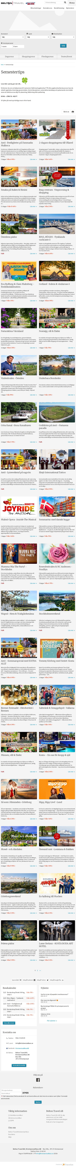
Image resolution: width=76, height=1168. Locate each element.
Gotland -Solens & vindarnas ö (54, 284)
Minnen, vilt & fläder (11, 755)
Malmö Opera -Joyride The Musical (18, 519)
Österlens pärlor (9, 237)
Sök (63, 46)
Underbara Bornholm (50, 378)
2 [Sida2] (37, 970)
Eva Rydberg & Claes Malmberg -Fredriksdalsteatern (17, 285)
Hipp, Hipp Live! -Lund (50, 802)
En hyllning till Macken (50, 896)
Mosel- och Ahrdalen (11, 849)
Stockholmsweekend (49, 613)
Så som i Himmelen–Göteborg (16, 802)
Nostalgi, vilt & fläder (49, 331)
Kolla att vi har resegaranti (54, 1122)
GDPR (12, 1120)
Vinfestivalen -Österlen (12, 378)
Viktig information (17, 1111)
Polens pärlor (7, 943)
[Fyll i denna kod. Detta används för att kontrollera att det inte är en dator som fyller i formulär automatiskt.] (11, 1093)
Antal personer (7, 43)
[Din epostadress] (11, 1090)
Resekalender (9, 988)
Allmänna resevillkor (15, 1118)
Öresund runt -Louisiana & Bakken (56, 849)
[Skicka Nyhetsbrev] (38, 1102)
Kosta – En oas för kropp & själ (54, 755)
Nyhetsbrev (70, 8)
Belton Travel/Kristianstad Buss (18, 1132)
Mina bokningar (36, 8)
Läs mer (32, 159)
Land (29, 34)
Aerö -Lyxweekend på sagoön (16, 472)
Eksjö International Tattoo (52, 472)
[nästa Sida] (40, 970)
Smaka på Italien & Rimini (14, 190)
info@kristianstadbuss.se (24, 1043)
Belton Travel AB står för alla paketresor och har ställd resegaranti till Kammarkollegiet (56, 1117)
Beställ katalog (59, 8)
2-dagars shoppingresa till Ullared (56, 142)
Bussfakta (11, 1134)
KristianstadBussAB (22, 1048)
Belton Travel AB (54, 1111)
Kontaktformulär (19, 1065)
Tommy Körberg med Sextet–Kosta (56, 661)
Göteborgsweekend (11, 896)
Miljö (9, 1137)
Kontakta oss (47, 8)
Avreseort (4, 34)
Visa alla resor (9, 1023)
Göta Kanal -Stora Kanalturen (16, 425)
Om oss (12, 1127)
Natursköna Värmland (12, 331)
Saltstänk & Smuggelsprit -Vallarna (56, 708)
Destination (57, 34)
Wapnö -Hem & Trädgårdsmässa (17, 613)
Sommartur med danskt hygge (54, 519)
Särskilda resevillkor (16, 1115)
